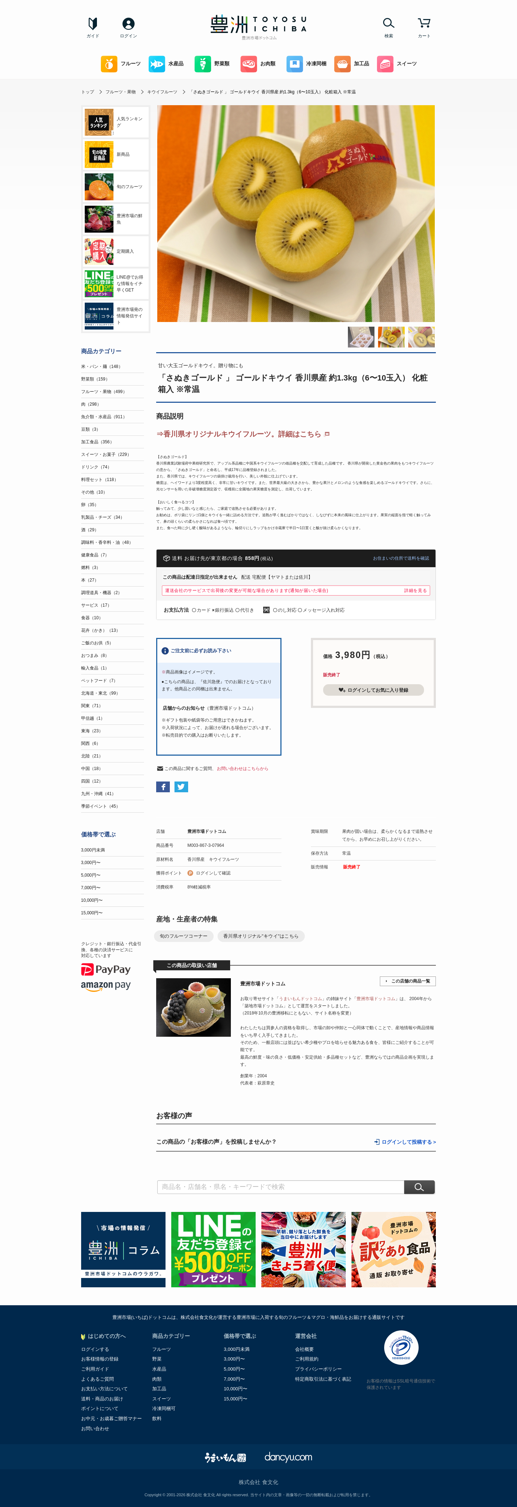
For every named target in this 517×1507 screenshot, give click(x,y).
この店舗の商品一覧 (410, 981)
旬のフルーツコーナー (184, 936)
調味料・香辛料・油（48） (107, 542)
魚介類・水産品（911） (104, 416)
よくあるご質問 (97, 1379)
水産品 (166, 64)
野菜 (157, 1359)
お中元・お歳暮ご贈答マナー (111, 1418)
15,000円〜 (92, 912)
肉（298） (91, 404)
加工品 (351, 64)
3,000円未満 (93, 850)
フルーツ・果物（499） (104, 391)
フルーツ (121, 64)
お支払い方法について (104, 1388)
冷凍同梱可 (164, 1408)
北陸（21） (92, 756)
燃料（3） (91, 567)
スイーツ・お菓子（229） (106, 454)
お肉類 (258, 64)
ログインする (95, 1349)
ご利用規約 (306, 1359)
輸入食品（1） (95, 668)
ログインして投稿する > (409, 1142)
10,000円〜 (92, 900)
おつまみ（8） (95, 655)
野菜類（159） (95, 379)
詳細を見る (415, 590)
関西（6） (91, 743)
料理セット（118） (99, 479)
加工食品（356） (97, 441)
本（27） (90, 580)
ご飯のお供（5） (97, 642)
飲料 (157, 1418)
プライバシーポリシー (318, 1369)
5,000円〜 (91, 875)
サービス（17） (96, 605)
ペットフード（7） (99, 680)
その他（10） (94, 492)
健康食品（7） (95, 554)
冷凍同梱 (306, 64)
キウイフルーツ (162, 91)
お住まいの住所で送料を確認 (401, 558)
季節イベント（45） (100, 806)
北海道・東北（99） (100, 693)
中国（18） (92, 768)
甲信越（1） (93, 718)
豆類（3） (91, 429)
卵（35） (90, 504)
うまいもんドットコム (300, 998)
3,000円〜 (91, 862)
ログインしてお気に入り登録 (373, 690)
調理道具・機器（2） (101, 592)
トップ (87, 91)
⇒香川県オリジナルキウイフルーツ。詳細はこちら (238, 434)
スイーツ (397, 64)
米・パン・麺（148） (102, 366)
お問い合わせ (95, 1428)
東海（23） (92, 730)
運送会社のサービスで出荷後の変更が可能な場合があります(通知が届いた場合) (247, 590)
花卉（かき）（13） (100, 630)
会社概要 (304, 1349)
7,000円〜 (91, 887)
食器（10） (92, 617)
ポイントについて (99, 1408)
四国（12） (92, 781)
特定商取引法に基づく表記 (323, 1379)
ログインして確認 (213, 873)
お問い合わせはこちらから (243, 768)
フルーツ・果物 (121, 91)
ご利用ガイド (95, 1369)
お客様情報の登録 (99, 1359)
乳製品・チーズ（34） (103, 517)
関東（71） (92, 705)
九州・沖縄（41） (98, 793)
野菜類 (212, 64)
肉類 (157, 1379)
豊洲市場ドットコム (206, 831)
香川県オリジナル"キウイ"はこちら (261, 936)
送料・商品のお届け (102, 1398)
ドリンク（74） (96, 467)
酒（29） (90, 529)
